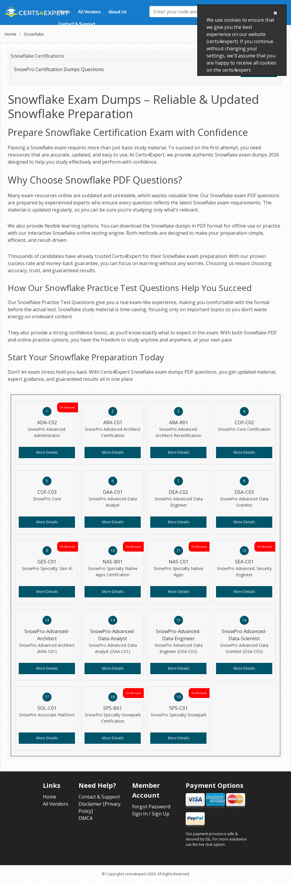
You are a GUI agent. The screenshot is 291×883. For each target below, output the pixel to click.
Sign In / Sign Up (150, 813)
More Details (47, 452)
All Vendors (89, 12)
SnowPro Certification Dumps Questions (59, 69)
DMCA (86, 818)
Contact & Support (76, 24)
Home (64, 12)
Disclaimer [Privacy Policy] (100, 807)
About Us (117, 12)
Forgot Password (151, 806)
